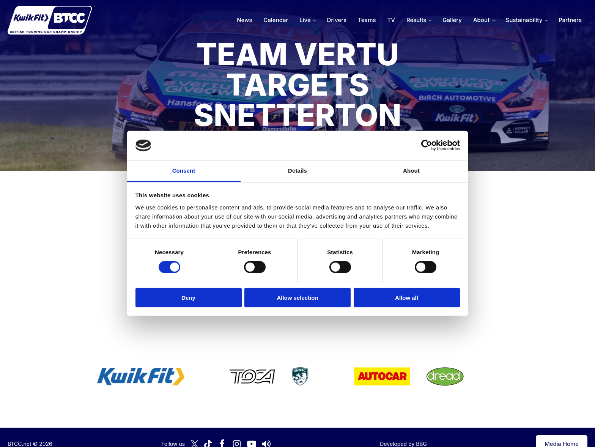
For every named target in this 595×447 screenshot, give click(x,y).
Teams (367, 20)
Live (304, 20)
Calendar (276, 20)
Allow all (406, 297)
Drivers (336, 20)
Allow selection (297, 297)
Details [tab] (297, 170)
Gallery (452, 20)
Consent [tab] (183, 170)
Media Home (562, 430)
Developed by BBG (403, 430)
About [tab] (411, 170)
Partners (570, 20)
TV (391, 20)
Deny (188, 297)
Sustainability (524, 20)
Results (416, 20)
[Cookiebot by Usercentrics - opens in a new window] (427, 145)
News (244, 20)
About (481, 20)
